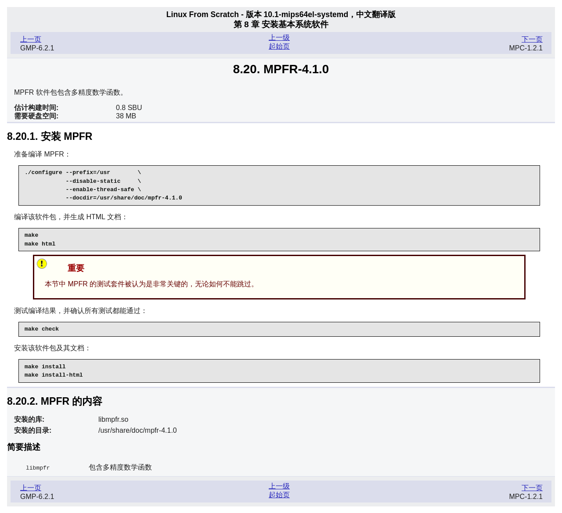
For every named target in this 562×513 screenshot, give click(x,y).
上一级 (279, 37)
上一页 (30, 39)
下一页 (532, 39)
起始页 (279, 46)
